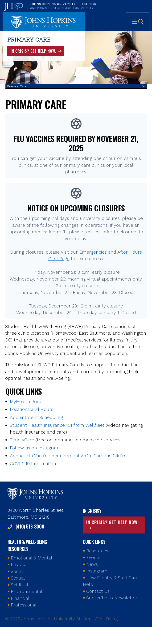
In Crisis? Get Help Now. (34, 51)
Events (93, 557)
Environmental (26, 591)
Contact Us (98, 591)
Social (17, 571)
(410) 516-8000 (30, 526)
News (92, 564)
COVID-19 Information (33, 463)
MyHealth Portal (27, 401)
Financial (20, 598)
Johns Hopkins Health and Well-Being (36, 493)
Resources (97, 551)
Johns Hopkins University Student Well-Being (44, 21)
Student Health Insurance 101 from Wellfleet (57, 425)
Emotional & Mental (31, 558)
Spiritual (19, 585)
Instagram (96, 571)
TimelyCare (22, 440)
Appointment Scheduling (36, 417)
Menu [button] (137, 21)
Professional (24, 605)
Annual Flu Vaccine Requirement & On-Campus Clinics (68, 455)
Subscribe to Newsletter (111, 598)
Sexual (18, 578)
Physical (19, 564)
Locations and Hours (31, 409)
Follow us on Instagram (35, 448)
